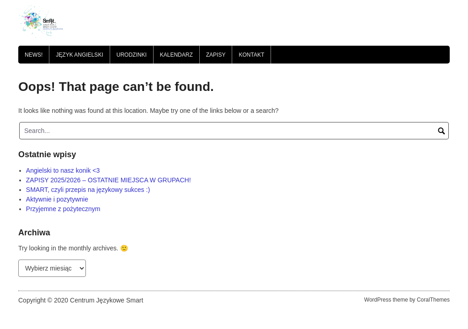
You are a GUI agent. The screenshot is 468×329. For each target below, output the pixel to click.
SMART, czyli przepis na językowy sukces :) (88, 189)
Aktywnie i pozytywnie (57, 199)
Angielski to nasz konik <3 (63, 170)
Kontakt (251, 55)
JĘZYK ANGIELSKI (79, 55)
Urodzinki (132, 55)
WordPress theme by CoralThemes (407, 300)
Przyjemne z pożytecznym (63, 208)
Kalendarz (176, 55)
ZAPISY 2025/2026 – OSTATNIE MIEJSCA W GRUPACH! (108, 180)
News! (34, 55)
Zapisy (216, 55)
